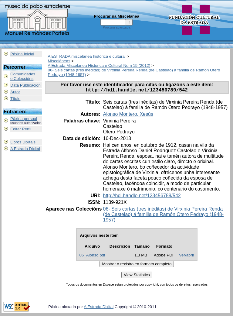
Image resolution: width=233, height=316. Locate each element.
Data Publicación (25, 85)
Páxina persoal (23, 118)
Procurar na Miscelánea (116, 16)
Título (15, 98)
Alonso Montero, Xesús (128, 115)
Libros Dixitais (22, 142)
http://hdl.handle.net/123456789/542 (142, 196)
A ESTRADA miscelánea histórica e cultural (87, 56)
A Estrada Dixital (25, 148)
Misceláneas (59, 61)
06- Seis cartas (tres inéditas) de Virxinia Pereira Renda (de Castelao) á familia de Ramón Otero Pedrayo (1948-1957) (163, 216)
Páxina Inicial (22, 54)
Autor (15, 92)
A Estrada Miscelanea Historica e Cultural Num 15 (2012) (99, 65)
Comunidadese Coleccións (22, 76)
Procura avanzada (116, 27)
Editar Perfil (20, 129)
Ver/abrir (186, 256)
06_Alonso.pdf (92, 256)
